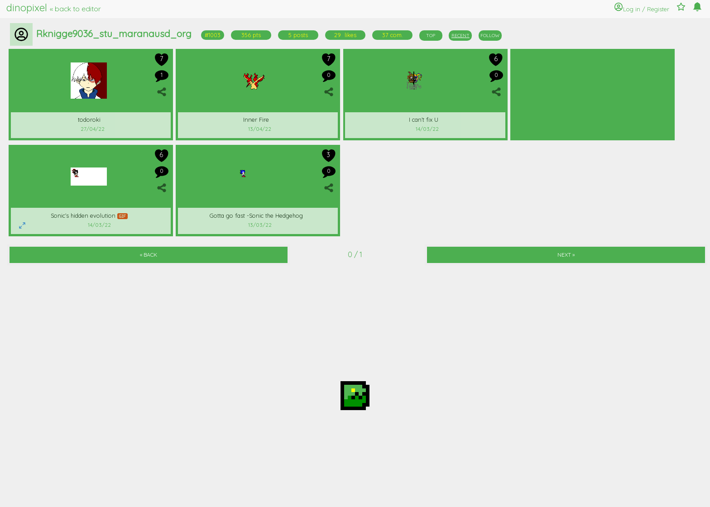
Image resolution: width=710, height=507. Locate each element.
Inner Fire (256, 119)
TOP (430, 35)
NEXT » (566, 254)
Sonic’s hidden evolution (89, 215)
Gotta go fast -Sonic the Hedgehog (256, 215)
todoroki (89, 119)
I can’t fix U (423, 119)
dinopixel (53, 7)
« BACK (148, 254)
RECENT (460, 35)
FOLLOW (489, 35)
